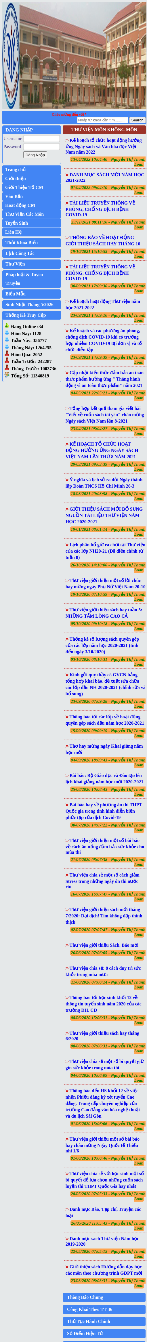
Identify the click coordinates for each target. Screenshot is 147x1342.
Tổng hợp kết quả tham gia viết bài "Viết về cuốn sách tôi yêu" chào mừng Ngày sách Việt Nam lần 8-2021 (105, 414)
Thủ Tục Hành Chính (88, 1321)
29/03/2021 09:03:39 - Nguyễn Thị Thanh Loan (108, 466)
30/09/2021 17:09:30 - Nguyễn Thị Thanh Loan (108, 288)
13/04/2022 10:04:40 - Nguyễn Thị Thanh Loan (108, 162)
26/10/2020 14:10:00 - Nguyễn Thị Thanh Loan (108, 567)
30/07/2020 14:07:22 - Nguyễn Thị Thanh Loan (108, 827)
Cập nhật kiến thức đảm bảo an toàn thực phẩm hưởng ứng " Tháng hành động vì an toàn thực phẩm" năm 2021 (105, 379)
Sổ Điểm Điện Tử (85, 1333)
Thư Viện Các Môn (24, 214)
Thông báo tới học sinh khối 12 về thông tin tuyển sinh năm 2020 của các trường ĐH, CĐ (104, 1004)
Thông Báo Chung (85, 1297)
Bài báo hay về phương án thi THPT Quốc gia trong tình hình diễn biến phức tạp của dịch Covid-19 (104, 811)
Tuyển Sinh (16, 223)
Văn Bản (14, 196)
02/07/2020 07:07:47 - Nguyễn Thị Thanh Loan (108, 932)
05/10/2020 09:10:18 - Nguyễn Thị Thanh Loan (108, 626)
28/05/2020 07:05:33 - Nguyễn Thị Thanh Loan (108, 1196)
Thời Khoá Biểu (21, 242)
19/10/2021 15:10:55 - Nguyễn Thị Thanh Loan (108, 254)
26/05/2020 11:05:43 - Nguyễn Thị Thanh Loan (108, 1225)
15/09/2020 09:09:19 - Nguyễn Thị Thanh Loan (108, 733)
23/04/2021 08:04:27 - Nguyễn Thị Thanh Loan (108, 431)
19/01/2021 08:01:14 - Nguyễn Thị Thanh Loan (108, 532)
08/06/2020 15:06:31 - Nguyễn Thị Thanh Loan (108, 1020)
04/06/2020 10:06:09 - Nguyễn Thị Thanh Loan (108, 1078)
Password (12, 146)
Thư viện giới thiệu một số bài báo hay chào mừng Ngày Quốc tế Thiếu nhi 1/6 (103, 1145)
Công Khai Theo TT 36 (89, 1309)
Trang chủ (15, 169)
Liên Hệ (13, 232)
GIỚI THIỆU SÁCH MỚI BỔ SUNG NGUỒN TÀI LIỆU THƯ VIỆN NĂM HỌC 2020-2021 (104, 515)
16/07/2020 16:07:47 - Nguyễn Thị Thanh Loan (108, 896)
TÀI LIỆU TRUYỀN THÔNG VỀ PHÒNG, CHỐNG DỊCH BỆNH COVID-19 (100, 209)
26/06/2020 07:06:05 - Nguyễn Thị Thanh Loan (108, 955)
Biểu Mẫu (15, 293)
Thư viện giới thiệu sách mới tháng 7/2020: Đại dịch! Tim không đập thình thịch (104, 916)
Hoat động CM (20, 205)
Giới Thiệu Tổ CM (24, 187)
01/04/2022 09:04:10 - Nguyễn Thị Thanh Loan (108, 190)
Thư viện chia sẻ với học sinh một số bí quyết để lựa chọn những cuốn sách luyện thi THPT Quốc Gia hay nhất (105, 1180)
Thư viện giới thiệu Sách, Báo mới (104, 945)
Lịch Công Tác (20, 253)
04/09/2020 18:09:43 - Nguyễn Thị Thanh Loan (108, 762)
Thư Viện (15, 263)
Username (12, 138)
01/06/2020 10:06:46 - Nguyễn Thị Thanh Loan (108, 1160)
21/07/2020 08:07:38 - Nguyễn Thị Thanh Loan (108, 862)
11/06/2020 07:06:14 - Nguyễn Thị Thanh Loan (108, 984)
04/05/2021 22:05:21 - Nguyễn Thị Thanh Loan (108, 395)
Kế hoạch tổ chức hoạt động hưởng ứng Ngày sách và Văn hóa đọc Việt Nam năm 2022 (104, 146)
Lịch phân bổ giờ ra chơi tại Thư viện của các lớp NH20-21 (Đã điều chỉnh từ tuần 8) (106, 551)
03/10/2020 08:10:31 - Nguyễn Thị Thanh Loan (108, 662)
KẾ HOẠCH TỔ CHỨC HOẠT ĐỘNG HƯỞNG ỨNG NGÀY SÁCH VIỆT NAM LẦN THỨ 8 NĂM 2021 (102, 450)
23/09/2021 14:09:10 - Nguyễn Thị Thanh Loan (108, 317)
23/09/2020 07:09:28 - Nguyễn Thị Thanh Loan (108, 704)
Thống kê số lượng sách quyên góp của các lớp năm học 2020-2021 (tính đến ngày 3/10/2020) (102, 645)
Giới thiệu (15, 178)
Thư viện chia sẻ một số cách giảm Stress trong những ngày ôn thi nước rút (103, 881)
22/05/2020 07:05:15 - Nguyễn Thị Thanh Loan (108, 1254)
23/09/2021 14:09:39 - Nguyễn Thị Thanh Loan (108, 359)
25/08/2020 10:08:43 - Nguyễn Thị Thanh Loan (108, 792)
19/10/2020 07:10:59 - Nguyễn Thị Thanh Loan (108, 597)
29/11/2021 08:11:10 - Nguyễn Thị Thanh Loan (108, 224)
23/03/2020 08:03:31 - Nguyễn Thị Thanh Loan (108, 1283)
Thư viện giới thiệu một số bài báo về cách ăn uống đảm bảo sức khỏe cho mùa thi (105, 846)
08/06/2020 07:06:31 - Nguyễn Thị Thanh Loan (108, 1048)
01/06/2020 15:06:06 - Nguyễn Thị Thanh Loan (108, 1126)
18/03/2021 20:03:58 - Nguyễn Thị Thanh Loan (108, 496)
